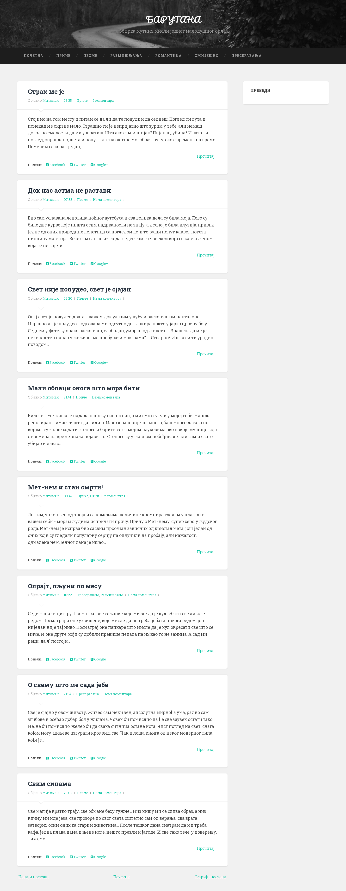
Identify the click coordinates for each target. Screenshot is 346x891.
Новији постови (36, 882)
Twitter (78, 170)
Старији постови (208, 882)
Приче (63, 61)
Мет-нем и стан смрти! (69, 492)
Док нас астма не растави (73, 195)
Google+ (99, 170)
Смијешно (206, 61)
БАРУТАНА (173, 21)
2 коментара (103, 106)
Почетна (33, 61)
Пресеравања (246, 61)
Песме (90, 61)
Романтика (168, 61)
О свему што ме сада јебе (72, 690)
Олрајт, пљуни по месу (69, 591)
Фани (94, 502)
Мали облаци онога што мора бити (90, 393)
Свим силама (52, 789)
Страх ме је (48, 96)
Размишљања (126, 61)
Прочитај (205, 162)
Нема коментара (107, 205)
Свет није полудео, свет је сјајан (85, 294)
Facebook (55, 170)
